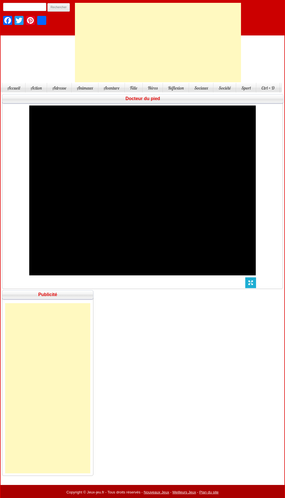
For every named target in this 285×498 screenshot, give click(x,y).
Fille (133, 88)
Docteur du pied (142, 98)
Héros (153, 88)
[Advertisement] (158, 42)
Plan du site (209, 492)
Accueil (13, 88)
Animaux (85, 88)
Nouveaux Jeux (156, 492)
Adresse (59, 88)
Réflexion (176, 88)
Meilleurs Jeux (184, 492)
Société (225, 88)
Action (36, 88)
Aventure (112, 88)
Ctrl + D (267, 88)
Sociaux (201, 88)
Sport (246, 88)
